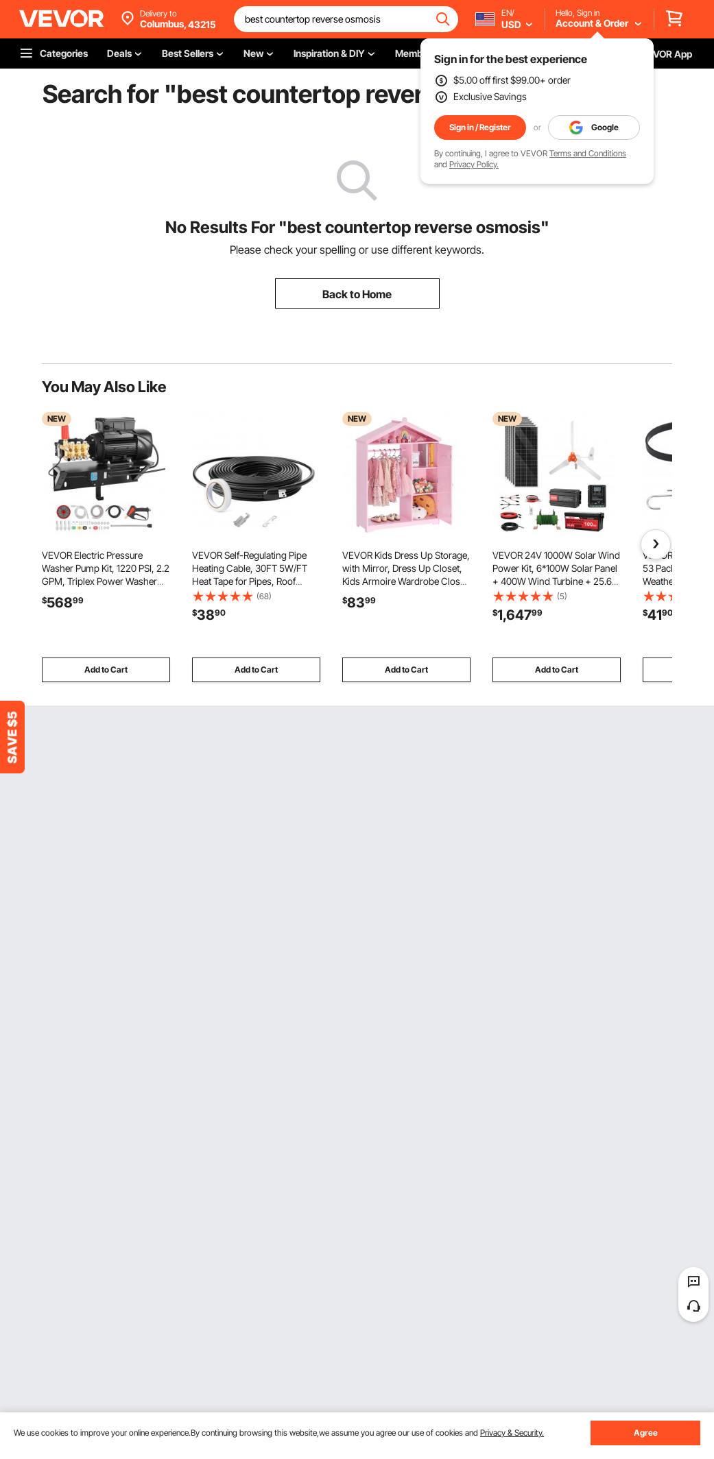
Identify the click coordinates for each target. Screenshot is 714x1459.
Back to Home (357, 294)
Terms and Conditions (587, 153)
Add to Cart (106, 669)
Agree (646, 1432)
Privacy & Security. (512, 1432)
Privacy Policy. (474, 164)
